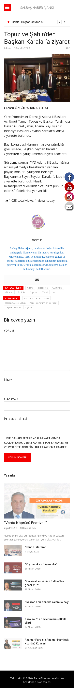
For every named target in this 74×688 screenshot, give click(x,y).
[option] (39, 22)
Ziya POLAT (10, 528)
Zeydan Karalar (13, 307)
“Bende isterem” (35, 547)
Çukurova (57, 287)
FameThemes (42, 678)
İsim (8, 380)
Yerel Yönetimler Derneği (43, 302)
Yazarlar (10, 475)
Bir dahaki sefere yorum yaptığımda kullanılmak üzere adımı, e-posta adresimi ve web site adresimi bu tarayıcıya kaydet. (36, 442)
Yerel (45, 292)
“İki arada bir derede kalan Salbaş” (47, 602)
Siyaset (34, 292)
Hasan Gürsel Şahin (15, 302)
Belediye (43, 287)
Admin (7, 48)
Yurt (55, 292)
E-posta (11, 399)
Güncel (9, 292)
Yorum (9, 330)
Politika (21, 292)
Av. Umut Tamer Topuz (36, 298)
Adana (30, 287)
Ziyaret (29, 307)
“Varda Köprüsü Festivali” (25, 522)
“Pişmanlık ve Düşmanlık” (41, 564)
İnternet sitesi (15, 419)
